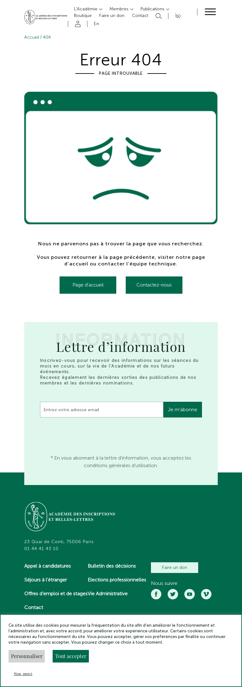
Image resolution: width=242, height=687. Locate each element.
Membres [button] (119, 9)
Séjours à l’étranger (45, 580)
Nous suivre (164, 583)
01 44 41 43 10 (41, 549)
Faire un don (174, 567)
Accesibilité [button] (177, 16)
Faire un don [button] (111, 15)
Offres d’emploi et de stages (56, 594)
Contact (33, 607)
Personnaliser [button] (27, 656)
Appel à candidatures (47, 566)
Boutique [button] (83, 15)
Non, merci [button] (23, 673)
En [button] (96, 23)
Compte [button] (77, 24)
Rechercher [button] (158, 16)
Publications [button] (153, 9)
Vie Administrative (108, 594)
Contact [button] (140, 15)
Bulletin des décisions (112, 566)
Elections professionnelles (117, 580)
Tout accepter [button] (70, 656)
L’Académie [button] (86, 9)
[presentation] (88, 434)
